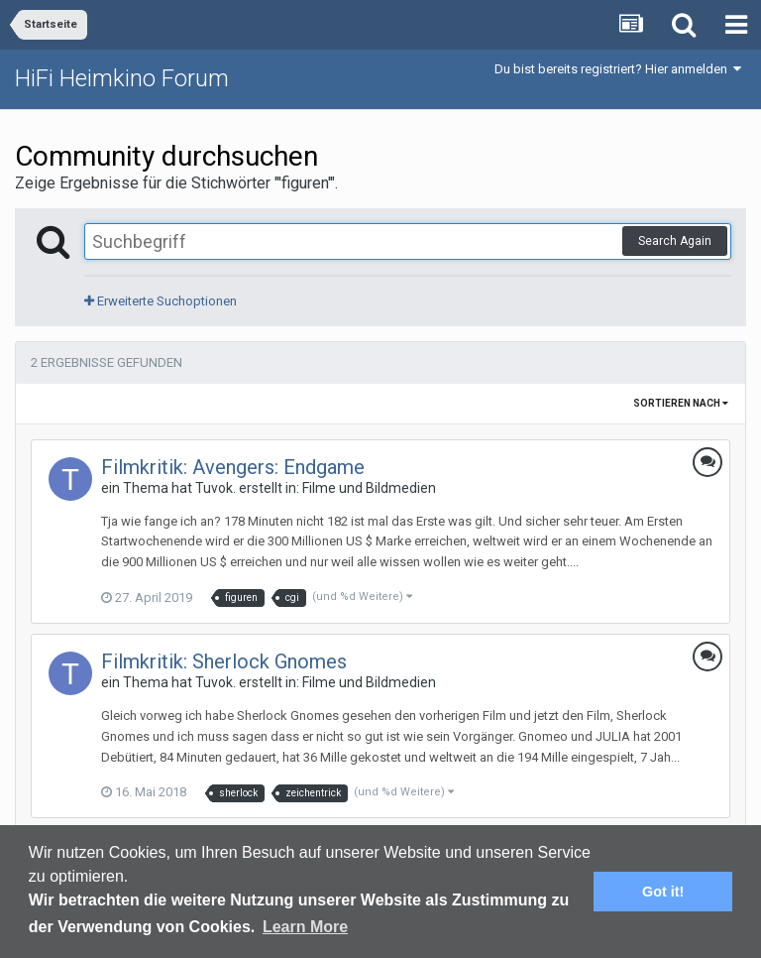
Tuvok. (215, 488)
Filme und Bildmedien (369, 488)
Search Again (674, 241)
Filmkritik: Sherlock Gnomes (224, 661)
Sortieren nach (680, 403)
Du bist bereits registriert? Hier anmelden (617, 68)
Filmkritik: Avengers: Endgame (233, 467)
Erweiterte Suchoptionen (160, 301)
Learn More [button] (305, 926)
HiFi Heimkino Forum (122, 78)
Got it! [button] (663, 891)
